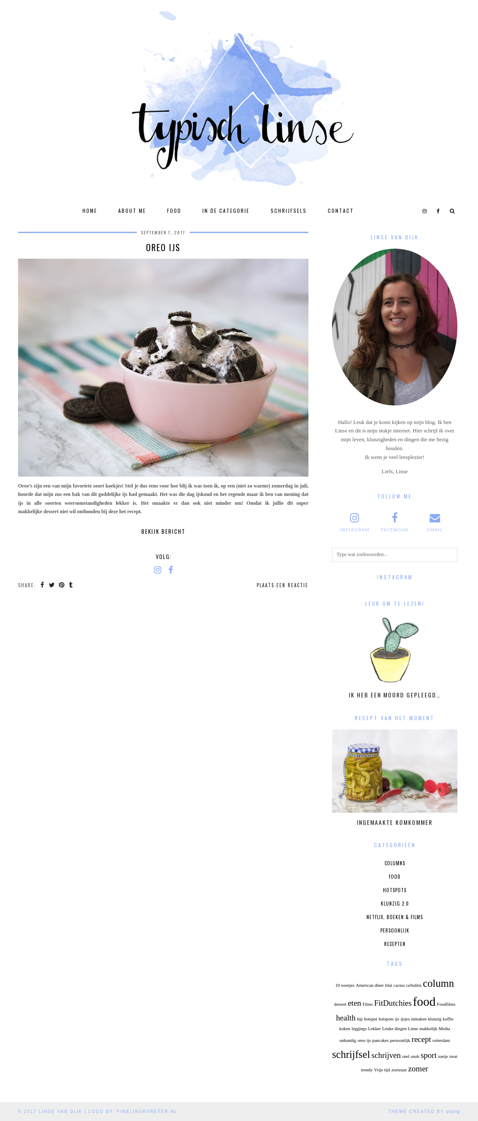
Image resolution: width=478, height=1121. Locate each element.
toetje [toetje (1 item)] (443, 1056)
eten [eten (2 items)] (354, 1003)
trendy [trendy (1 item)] (366, 1070)
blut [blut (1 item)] (388, 985)
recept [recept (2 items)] (421, 1039)
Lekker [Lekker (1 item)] (374, 1028)
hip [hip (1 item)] (360, 1019)
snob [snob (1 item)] (415, 1056)
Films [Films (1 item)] (368, 1004)
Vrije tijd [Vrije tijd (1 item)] (382, 1070)
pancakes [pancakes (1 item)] (380, 1040)
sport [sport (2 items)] (429, 1055)
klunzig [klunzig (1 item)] (434, 1019)
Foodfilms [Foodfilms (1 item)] (446, 1004)
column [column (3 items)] (438, 983)
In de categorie (226, 210)
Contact (341, 210)
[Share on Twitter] (52, 585)
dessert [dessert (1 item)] (340, 1004)
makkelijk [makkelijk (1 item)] (429, 1028)
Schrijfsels (289, 210)
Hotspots (394, 890)
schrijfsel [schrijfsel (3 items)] (351, 1054)
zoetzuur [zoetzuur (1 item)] (399, 1070)
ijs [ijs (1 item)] (397, 1019)
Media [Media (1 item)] (444, 1028)
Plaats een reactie (282, 585)
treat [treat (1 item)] (453, 1056)
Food (174, 210)
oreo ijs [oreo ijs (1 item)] (364, 1040)
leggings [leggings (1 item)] (358, 1028)
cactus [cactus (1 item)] (399, 985)
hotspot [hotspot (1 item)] (370, 1019)
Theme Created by (424, 1111)
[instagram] (425, 210)
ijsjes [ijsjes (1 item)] (405, 1019)
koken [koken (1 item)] (344, 1028)
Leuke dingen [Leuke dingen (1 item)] (394, 1028)
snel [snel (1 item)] (405, 1056)
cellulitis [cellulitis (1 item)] (414, 985)
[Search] (452, 210)
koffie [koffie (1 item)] (448, 1019)
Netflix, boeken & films (394, 917)
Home (89, 210)
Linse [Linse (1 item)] (413, 1028)
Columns (395, 863)
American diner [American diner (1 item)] (370, 985)
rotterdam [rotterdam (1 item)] (441, 1040)
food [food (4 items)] (424, 1001)
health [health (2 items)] (346, 1017)
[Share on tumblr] (73, 585)
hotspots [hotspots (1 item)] (386, 1019)
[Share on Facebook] (42, 585)
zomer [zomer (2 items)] (418, 1068)
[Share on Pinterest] (63, 585)
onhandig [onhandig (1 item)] (348, 1040)
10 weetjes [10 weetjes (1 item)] (344, 985)
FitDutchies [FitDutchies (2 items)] (393, 1003)
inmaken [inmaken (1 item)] (419, 1019)
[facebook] (438, 210)
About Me (132, 210)
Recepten (395, 944)
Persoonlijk (394, 930)
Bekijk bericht (163, 531)
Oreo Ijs (163, 247)
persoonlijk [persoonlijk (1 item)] (400, 1040)
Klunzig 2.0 (395, 903)
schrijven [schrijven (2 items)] (386, 1055)
